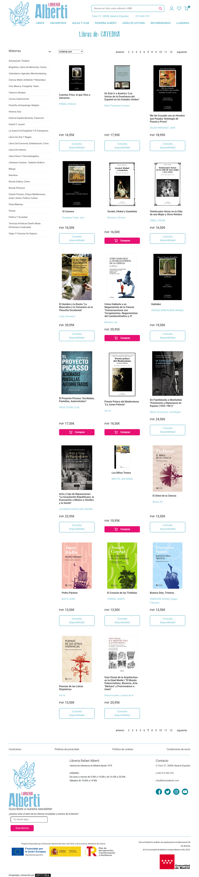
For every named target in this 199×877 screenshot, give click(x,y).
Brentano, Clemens (116, 217)
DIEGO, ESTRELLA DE (69, 407)
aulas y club (80, 23)
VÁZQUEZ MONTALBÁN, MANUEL (167, 310)
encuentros (58, 23)
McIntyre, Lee (110, 322)
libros (40, 23)
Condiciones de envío (178, 749)
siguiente (182, 52)
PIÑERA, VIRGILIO (67, 104)
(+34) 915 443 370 (165, 773)
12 (171, 52)
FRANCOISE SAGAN (160, 599)
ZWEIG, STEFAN (157, 220)
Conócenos (15, 749)
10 (160, 52)
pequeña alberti (106, 23)
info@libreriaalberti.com (167, 780)
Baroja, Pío (158, 502)
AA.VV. (107, 411)
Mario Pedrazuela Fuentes (117, 105)
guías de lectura (134, 23)
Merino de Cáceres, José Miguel (165, 412)
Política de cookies (122, 749)
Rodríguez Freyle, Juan (73, 217)
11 (165, 52)
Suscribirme (22, 828)
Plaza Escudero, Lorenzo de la (118, 695)
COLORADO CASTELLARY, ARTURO (76, 509)
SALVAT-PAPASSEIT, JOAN (162, 128)
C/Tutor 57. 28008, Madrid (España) (173, 765)
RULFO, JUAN (68, 599)
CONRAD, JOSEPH (116, 599)
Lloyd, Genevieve (67, 316)
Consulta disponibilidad (76, 145)
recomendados (161, 23)
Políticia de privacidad (67, 749)
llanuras (182, 23)
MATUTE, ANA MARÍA (122, 479)
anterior (120, 52)
